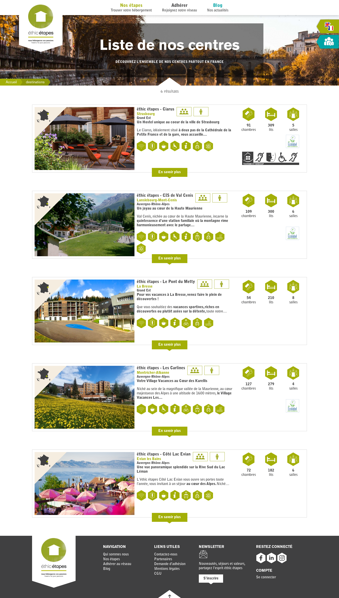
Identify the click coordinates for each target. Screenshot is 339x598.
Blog (217, 5)
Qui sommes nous (116, 554)
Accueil (11, 82)
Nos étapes (131, 5)
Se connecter (266, 577)
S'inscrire (211, 578)
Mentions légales (167, 569)
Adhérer (179, 5)
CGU (158, 574)
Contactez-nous (165, 554)
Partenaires (163, 559)
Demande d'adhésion (170, 564)
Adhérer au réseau (117, 564)
